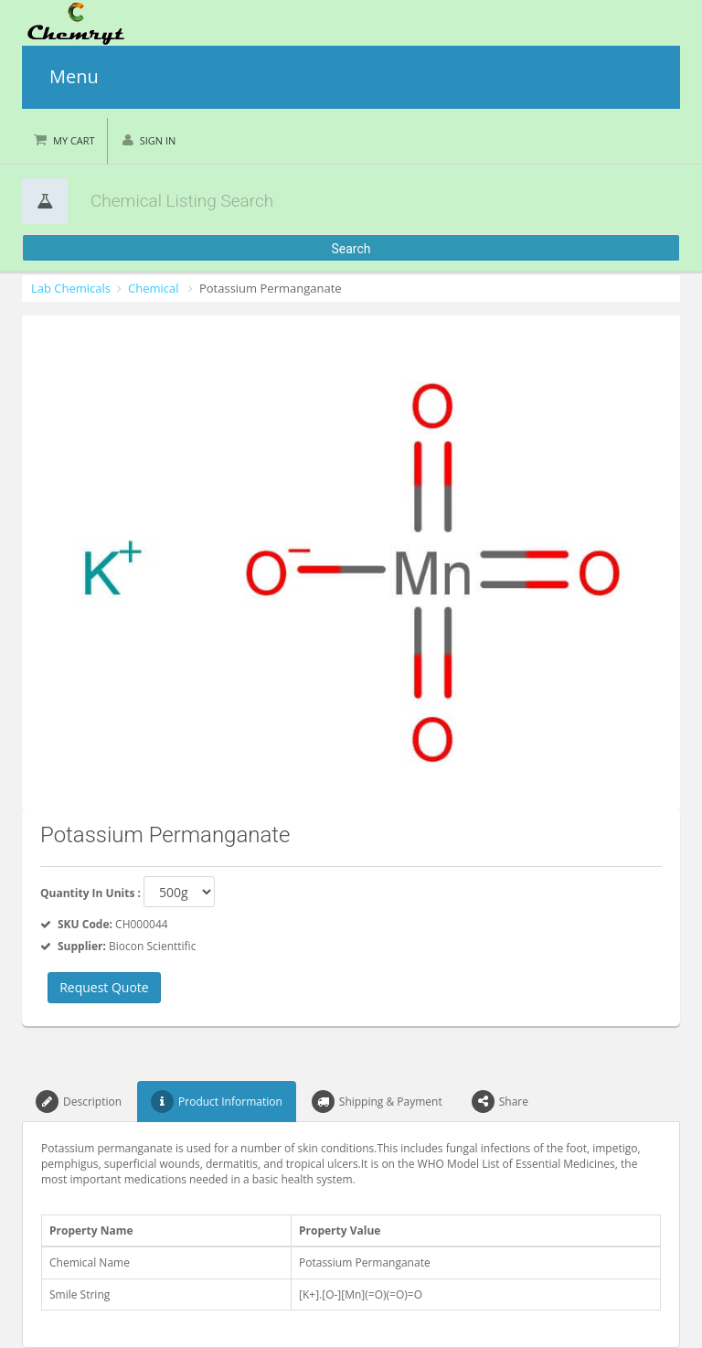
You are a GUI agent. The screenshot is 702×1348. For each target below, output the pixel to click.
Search (350, 248)
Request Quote (104, 987)
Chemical (153, 288)
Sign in (158, 140)
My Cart (74, 140)
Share (500, 1101)
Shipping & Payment (377, 1101)
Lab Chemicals (71, 288)
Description (79, 1101)
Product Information (216, 1101)
